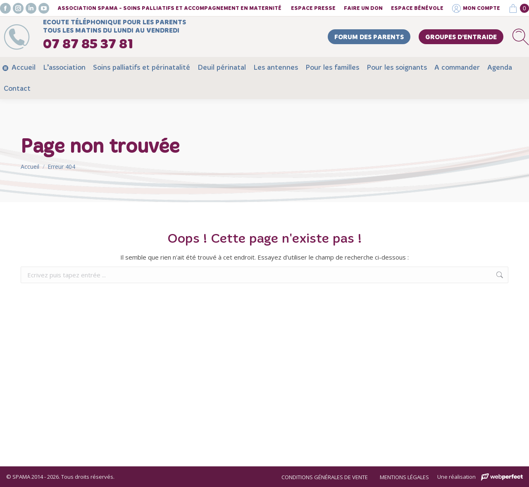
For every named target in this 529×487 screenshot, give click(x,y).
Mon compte (476, 8)
